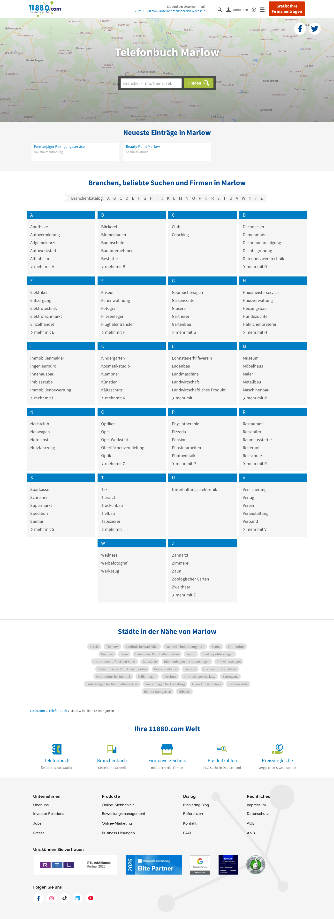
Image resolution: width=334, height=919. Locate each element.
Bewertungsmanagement (123, 813)
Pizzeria (179, 431)
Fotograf (109, 308)
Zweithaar (181, 587)
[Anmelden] (239, 9)
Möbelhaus (253, 366)
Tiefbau (108, 513)
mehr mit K (113, 398)
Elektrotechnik (43, 308)
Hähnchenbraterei (259, 324)
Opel (105, 431)
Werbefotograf (114, 563)
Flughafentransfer (117, 324)
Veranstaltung (255, 513)
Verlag (248, 497)
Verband (250, 521)
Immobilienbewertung (50, 390)
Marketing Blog (196, 805)
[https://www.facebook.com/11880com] (38, 898)
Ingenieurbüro (43, 366)
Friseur (107, 292)
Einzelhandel (42, 324)
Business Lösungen (118, 833)
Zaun (176, 571)
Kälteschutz (112, 390)
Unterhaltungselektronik (194, 489)
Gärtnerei (180, 316)
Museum (250, 358)
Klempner (110, 374)
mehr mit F (113, 332)
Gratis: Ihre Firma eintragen (287, 8)
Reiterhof (251, 447)
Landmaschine (185, 374)
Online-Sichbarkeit (118, 805)
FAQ (187, 833)
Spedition (39, 513)
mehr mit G (184, 332)
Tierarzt (108, 497)
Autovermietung (45, 234)
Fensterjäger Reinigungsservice (59, 146)
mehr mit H (255, 332)
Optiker (108, 423)
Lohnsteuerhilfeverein (192, 358)
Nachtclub (39, 423)
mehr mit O (113, 463)
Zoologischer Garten (190, 579)
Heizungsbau (255, 308)
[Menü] (264, 9)
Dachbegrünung (257, 250)
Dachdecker (253, 226)
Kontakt (190, 823)
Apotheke (39, 226)
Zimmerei (180, 563)
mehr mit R (255, 463)
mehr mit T (113, 529)
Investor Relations (48, 813)
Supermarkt (41, 505)
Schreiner (39, 497)
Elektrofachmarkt (46, 316)
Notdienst (39, 439)
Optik (106, 455)
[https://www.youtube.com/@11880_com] (90, 898)
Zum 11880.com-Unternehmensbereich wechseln (170, 11)
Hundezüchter (256, 316)
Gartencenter (184, 300)
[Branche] (151, 83)
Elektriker (39, 292)
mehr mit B (113, 266)
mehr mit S (42, 529)
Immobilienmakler (47, 358)
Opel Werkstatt (115, 439)
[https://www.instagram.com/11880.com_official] (51, 898)
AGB (251, 823)
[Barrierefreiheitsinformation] (256, 9)
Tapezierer (110, 521)
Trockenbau (112, 505)
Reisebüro (252, 431)
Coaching (180, 234)
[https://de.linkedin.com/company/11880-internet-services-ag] (77, 898)
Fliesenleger (112, 316)
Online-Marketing (117, 823)
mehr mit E (42, 332)
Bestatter (109, 258)
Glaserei (179, 308)
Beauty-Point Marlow (143, 146)
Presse (39, 833)
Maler (248, 374)
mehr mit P (184, 463)
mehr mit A (42, 266)
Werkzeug (110, 571)
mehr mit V (254, 529)
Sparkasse (39, 489)
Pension (179, 439)
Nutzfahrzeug (42, 447)
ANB (251, 833)
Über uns (41, 805)
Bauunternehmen (117, 250)
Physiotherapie (185, 423)
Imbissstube (41, 382)
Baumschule (112, 242)
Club (176, 226)
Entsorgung (40, 300)
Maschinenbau (256, 390)
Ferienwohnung (115, 300)
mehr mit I (41, 398)
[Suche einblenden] (222, 9)
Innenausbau (42, 374)
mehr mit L (184, 398)
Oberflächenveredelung (122, 447)
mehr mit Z (184, 595)
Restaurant (253, 423)
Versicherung (254, 489)
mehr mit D (255, 266)
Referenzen (193, 813)
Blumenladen (113, 234)
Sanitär (36, 521)
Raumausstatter (257, 439)
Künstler (109, 382)
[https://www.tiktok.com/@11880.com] (64, 898)
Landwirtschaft (185, 382)
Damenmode (254, 234)
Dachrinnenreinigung (262, 242)
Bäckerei (109, 226)
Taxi (104, 489)
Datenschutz (258, 813)
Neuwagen (40, 431)
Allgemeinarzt (43, 242)
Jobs (37, 823)
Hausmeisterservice (261, 292)
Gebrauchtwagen (187, 292)
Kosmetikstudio (115, 366)
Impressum (256, 805)
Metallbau (252, 382)
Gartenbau (181, 324)
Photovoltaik (183, 455)
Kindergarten (113, 358)
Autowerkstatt (43, 250)
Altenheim (39, 258)
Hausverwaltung (258, 300)
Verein (248, 505)
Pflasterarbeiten (186, 447)
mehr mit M (255, 398)
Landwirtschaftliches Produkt (199, 390)
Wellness (109, 555)
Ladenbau (181, 366)
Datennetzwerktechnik (263, 258)
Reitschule (252, 455)
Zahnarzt (180, 555)
